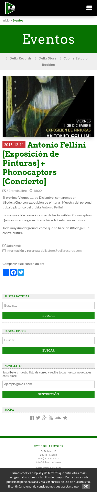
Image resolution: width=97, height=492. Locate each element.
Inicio (6, 20)
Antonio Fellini (52, 207)
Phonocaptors (82, 215)
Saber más (11, 245)
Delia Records (21, 58)
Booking (48, 64)
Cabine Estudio (76, 58)
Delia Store (48, 58)
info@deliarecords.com (48, 462)
